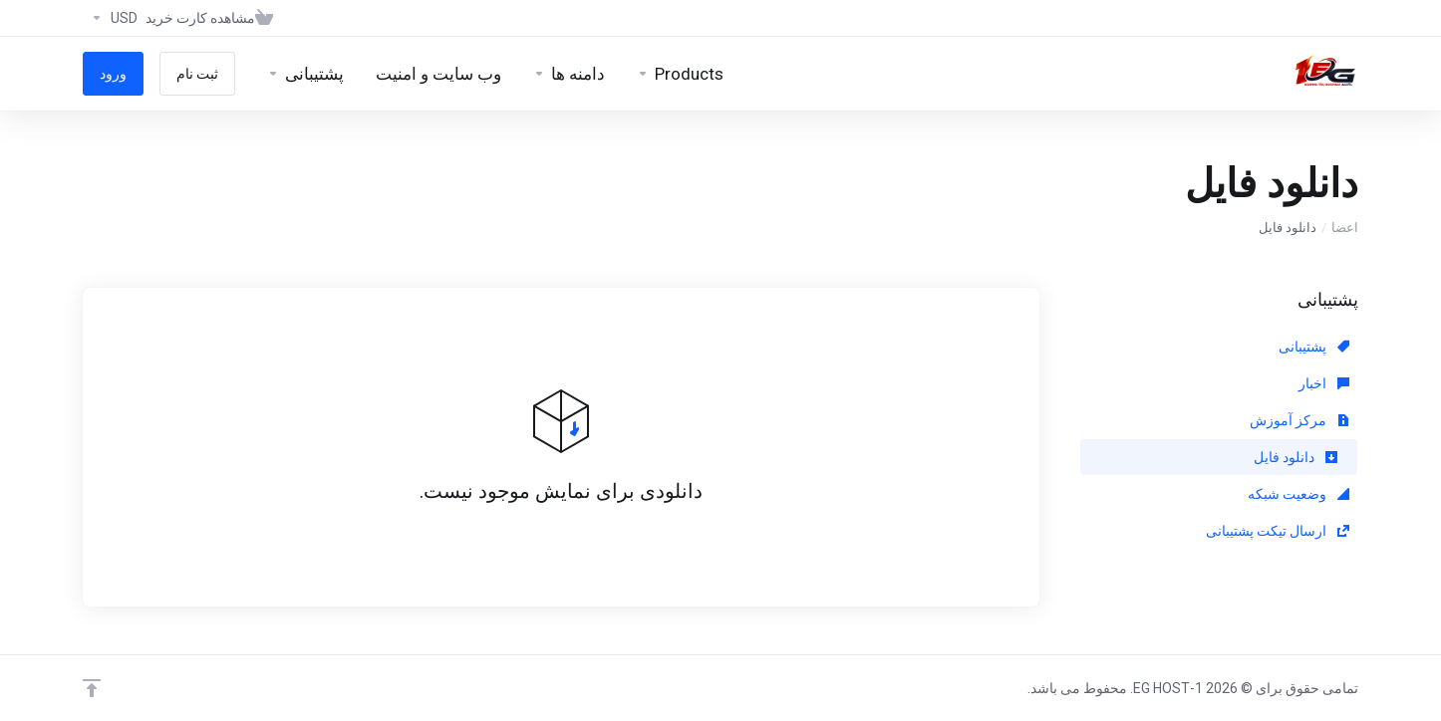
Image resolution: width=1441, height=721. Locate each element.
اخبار (1323, 383)
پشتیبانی (1314, 347)
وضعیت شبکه (1298, 494)
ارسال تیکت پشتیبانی (1277, 531)
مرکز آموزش (1299, 420)
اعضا (1344, 227)
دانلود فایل (1295, 457)
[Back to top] (92, 688)
